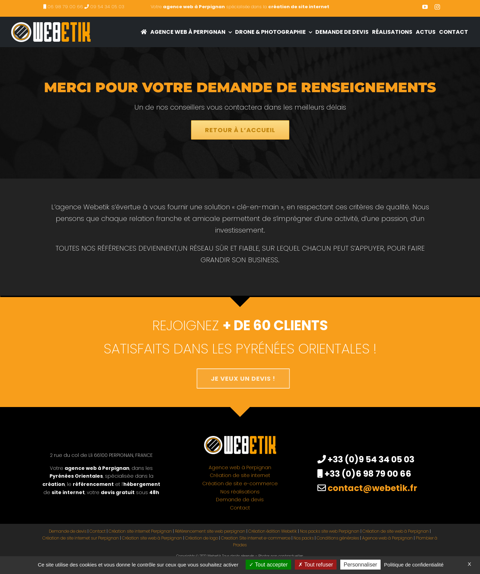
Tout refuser (315, 565)
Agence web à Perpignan (240, 467)
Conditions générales (338, 538)
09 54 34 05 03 (107, 6)
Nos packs (303, 538)
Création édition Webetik (272, 531)
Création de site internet (240, 475)
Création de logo (201, 538)
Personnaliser (360, 565)
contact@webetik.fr (372, 488)
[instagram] (437, 7)
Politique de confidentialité (413, 565)
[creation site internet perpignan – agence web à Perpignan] (50, 20)
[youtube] (425, 7)
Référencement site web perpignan (210, 531)
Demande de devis (240, 499)
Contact (240, 507)
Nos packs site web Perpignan (329, 531)
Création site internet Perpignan (140, 531)
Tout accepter (268, 565)
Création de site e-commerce (240, 483)
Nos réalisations (240, 491)
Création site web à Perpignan (152, 538)
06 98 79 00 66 (65, 6)
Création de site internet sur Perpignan (80, 538)
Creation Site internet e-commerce (255, 538)
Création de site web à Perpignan (395, 531)
